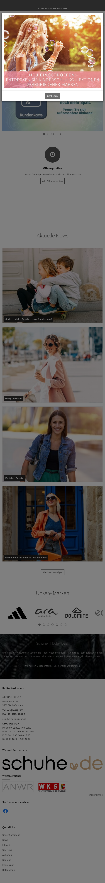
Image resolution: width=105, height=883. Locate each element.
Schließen (52, 95)
